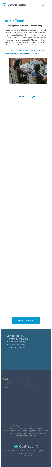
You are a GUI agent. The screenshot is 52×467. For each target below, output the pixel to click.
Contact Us (7, 388)
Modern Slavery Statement (30, 385)
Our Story (6, 383)
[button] (47, 5)
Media (5, 385)
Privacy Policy (26, 383)
